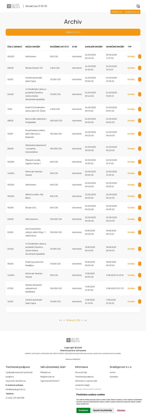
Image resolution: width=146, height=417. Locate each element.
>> (85, 320)
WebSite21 (76, 359)
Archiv (112, 372)
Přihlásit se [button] (117, 11)
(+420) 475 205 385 (15, 397)
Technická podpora (84, 376)
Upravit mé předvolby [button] (102, 410)
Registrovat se (132, 11)
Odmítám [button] (121, 410)
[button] (138, 5)
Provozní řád (81, 372)
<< (60, 320)
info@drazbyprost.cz (15, 389)
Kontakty (114, 376)
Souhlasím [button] (83, 410)
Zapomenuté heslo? (50, 380)
